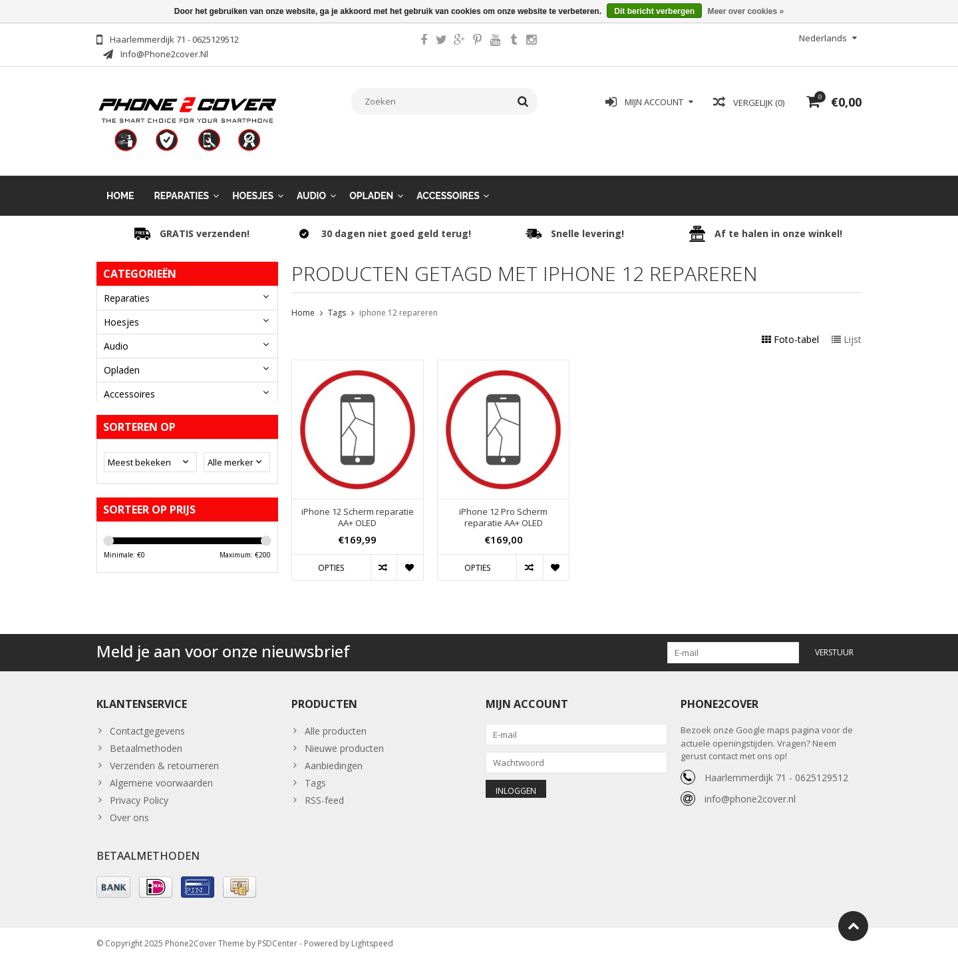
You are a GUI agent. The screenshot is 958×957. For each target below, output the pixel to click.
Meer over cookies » (745, 11)
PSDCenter (277, 940)
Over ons (129, 810)
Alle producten (336, 724)
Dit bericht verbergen (654, 11)
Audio (311, 186)
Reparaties (182, 186)
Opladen (371, 186)
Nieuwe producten (344, 741)
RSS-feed (324, 793)
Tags (337, 304)
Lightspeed (372, 940)
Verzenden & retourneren (164, 759)
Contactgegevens (147, 724)
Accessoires (448, 186)
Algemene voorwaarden (161, 776)
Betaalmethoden (146, 741)
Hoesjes (252, 186)
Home (120, 186)
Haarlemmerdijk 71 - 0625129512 (776, 770)
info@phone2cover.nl (750, 791)
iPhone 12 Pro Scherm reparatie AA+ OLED (503, 508)
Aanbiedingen (334, 759)
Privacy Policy (139, 793)
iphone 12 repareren (398, 304)
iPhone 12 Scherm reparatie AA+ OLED (357, 508)
